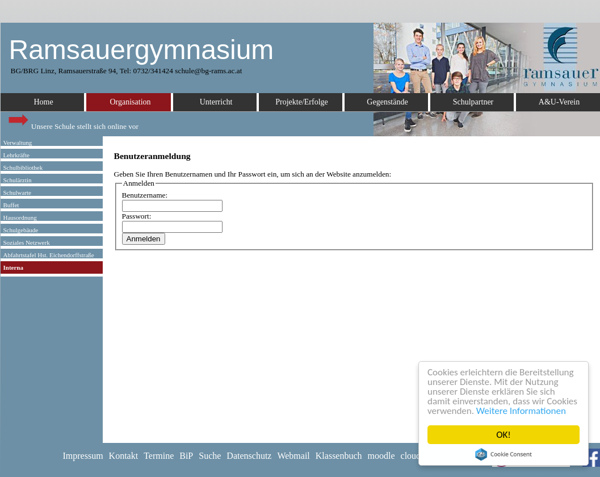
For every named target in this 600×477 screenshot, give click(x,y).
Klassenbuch (339, 456)
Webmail (293, 456)
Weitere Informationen (521, 411)
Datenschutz (248, 456)
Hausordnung (20, 217)
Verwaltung (17, 142)
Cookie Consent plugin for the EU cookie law (503, 454)
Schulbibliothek (23, 167)
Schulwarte (17, 192)
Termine (159, 456)
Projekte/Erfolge (301, 102)
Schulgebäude (21, 230)
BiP (186, 456)
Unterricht (216, 102)
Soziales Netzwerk (26, 242)
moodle (381, 456)
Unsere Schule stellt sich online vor (73, 123)
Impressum (83, 456)
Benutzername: (145, 195)
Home (43, 102)
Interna (13, 267)
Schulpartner (473, 102)
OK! (503, 435)
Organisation (130, 102)
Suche (210, 456)
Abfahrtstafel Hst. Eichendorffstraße (48, 255)
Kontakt (124, 456)
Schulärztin (17, 180)
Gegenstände (387, 102)
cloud (411, 456)
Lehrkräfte (16, 155)
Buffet (11, 205)
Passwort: (137, 216)
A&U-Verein (559, 102)
